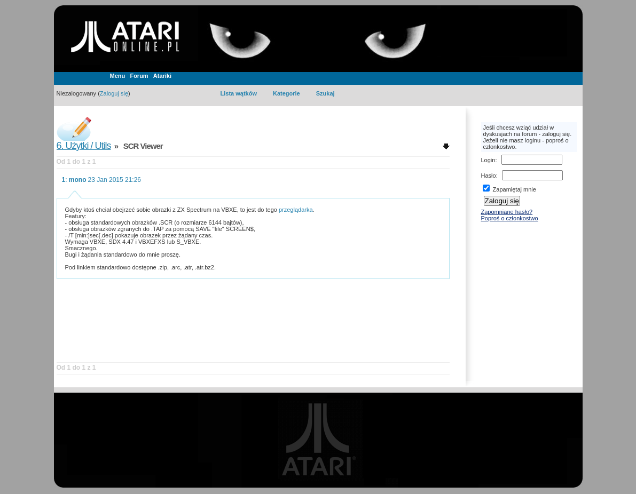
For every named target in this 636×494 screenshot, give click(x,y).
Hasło (488, 175)
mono (78, 180)
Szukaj (325, 93)
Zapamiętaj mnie (509, 189)
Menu (117, 76)
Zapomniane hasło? (507, 212)
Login (488, 160)
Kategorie (286, 93)
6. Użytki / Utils (84, 145)
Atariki (162, 76)
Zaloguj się (114, 93)
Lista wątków (239, 93)
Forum (139, 76)
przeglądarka (296, 209)
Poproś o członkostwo (509, 218)
